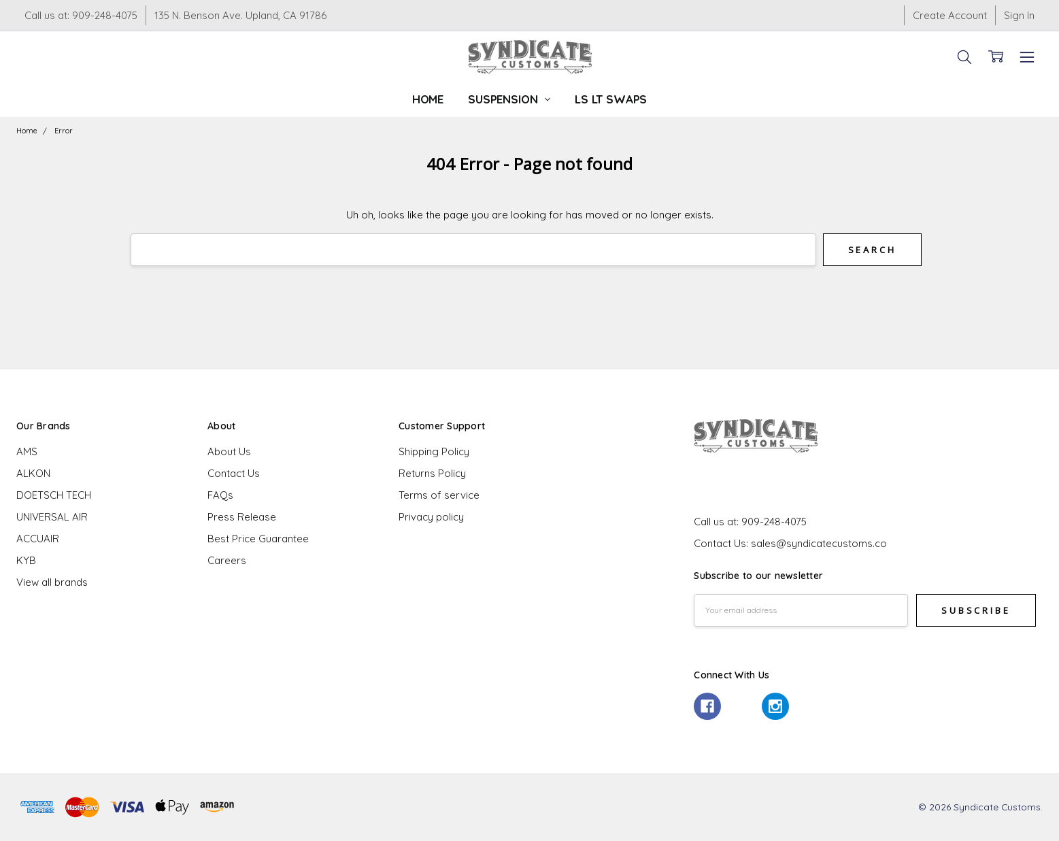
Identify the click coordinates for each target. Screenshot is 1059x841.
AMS (26, 451)
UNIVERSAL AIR (52, 516)
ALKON (33, 473)
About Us (229, 451)
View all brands (52, 582)
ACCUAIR (37, 538)
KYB (26, 560)
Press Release (241, 516)
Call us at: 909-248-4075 (80, 15)
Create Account (950, 15)
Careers (226, 560)
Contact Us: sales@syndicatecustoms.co (790, 543)
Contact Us (233, 473)
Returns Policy (432, 473)
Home (427, 99)
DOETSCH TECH (53, 495)
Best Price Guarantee (258, 538)
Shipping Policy (434, 451)
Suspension (509, 99)
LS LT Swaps (611, 99)
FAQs (220, 495)
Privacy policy (431, 516)
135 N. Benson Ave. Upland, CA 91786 (240, 15)
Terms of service (439, 495)
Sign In (1019, 15)
